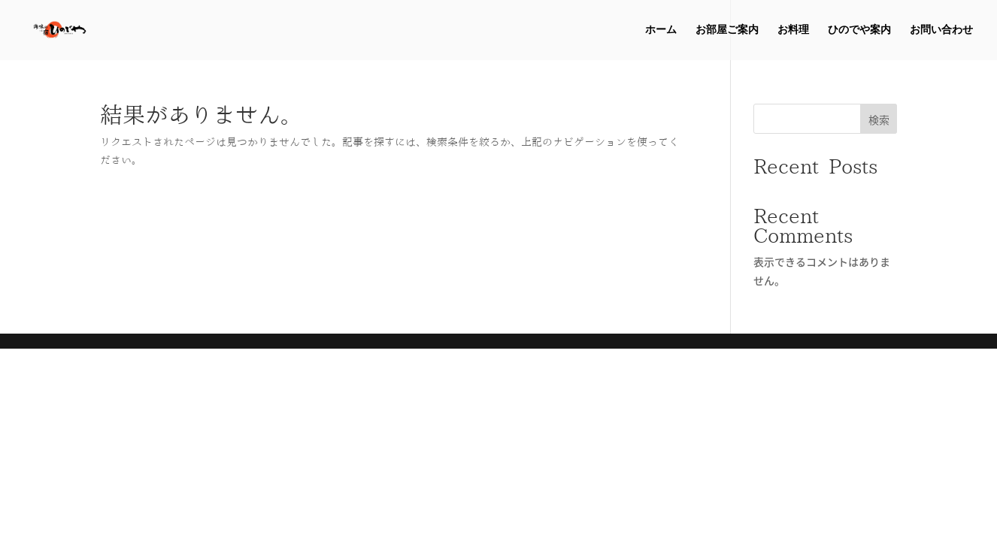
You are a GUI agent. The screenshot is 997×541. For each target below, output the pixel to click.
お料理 (793, 30)
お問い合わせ (941, 30)
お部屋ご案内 (727, 30)
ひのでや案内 (859, 30)
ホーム (661, 30)
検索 (878, 119)
